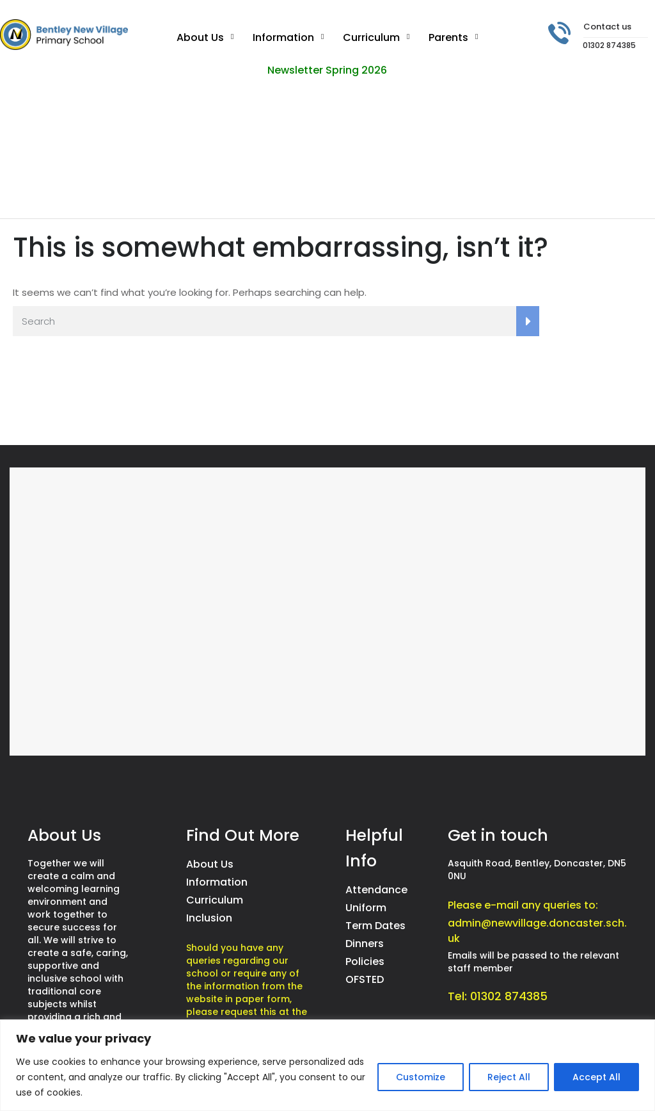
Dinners (364, 943)
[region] (327, 1065)
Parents (448, 37)
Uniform (365, 907)
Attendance (376, 889)
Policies (364, 961)
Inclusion (209, 918)
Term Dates (375, 925)
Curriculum (371, 37)
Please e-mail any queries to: (523, 905)
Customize (420, 1077)
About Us (200, 37)
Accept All (596, 1077)
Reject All (508, 1077)
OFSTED (364, 979)
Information (283, 37)
